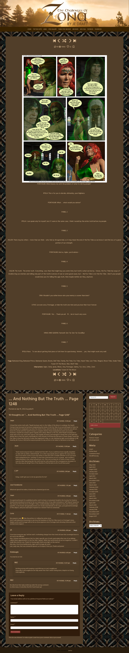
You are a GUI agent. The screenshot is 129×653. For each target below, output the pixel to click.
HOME (29, 29)
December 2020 (94, 480)
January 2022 (93, 471)
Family (63, 361)
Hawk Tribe (85, 361)
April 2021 (92, 476)
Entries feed (93, 451)
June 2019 (92, 494)
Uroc (84, 367)
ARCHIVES (75, 29)
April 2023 (92, 467)
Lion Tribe (93, 361)
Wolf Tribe (74, 364)
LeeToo (70, 651)
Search (113, 396)
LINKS (45, 29)
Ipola (54, 367)
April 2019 (92, 496)
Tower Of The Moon (58, 364)
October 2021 (93, 474)
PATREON (90, 29)
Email (12, 625)
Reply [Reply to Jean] (75, 421)
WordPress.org (93, 456)
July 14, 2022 (21, 409)
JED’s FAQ (83, 29)
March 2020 (93, 485)
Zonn (93, 367)
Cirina (50, 367)
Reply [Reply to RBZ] (74, 563)
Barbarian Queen (41, 361)
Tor (80, 367)
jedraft (31, 409)
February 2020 (93, 487)
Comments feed (94, 453)
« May (91, 429)
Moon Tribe (108, 361)
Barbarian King (17, 361)
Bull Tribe (57, 361)
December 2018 (94, 500)
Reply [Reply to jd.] (75, 530)
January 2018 (93, 509)
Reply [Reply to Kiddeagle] (75, 552)
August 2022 (93, 469)
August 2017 (93, 516)
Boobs (50, 361)
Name (12, 617)
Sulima (76, 367)
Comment (14, 603)
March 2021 (92, 478)
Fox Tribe (77, 361)
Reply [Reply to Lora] (75, 514)
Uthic (89, 367)
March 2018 (92, 505)
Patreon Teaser (94, 438)
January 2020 (93, 489)
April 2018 (92, 503)
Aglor (45, 367)
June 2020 (92, 483)
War (68, 364)
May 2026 (92, 465)
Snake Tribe (117, 361)
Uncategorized (94, 440)
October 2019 (93, 492)
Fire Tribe (69, 361)
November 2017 (94, 514)
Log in (91, 449)
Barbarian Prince (29, 361)
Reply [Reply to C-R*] (74, 471)
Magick (100, 361)
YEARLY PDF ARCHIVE (64, 29)
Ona (64, 367)
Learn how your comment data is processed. (47, 637)
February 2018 (93, 507)
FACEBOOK (98, 29)
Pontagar (69, 367)
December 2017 (94, 512)
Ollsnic (59, 367)
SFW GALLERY (52, 29)
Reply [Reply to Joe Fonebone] (75, 485)
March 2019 (92, 498)
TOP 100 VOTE (37, 29)
